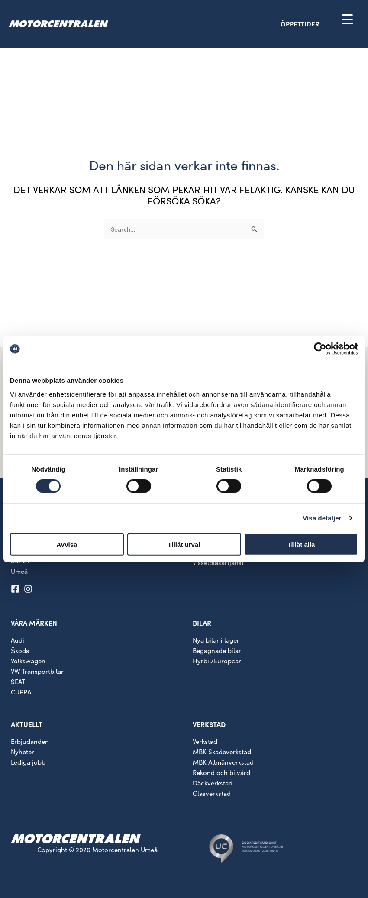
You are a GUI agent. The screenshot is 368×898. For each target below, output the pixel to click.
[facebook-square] (16, 589)
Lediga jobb (28, 762)
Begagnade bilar (217, 650)
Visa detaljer (322, 518)
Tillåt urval (184, 544)
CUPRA (21, 692)
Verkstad (205, 741)
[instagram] (29, 589)
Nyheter (22, 751)
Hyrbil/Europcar (217, 660)
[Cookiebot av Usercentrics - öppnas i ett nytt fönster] (320, 348)
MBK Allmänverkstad (223, 762)
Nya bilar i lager (216, 640)
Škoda (20, 650)
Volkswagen (28, 660)
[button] (315, 23)
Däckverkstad (212, 782)
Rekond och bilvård (221, 772)
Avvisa (67, 544)
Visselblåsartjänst (218, 562)
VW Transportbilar (37, 671)
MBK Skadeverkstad (222, 751)
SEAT (18, 681)
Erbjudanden (30, 741)
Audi (17, 640)
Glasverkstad (212, 793)
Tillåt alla (301, 544)
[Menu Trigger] (347, 19)
